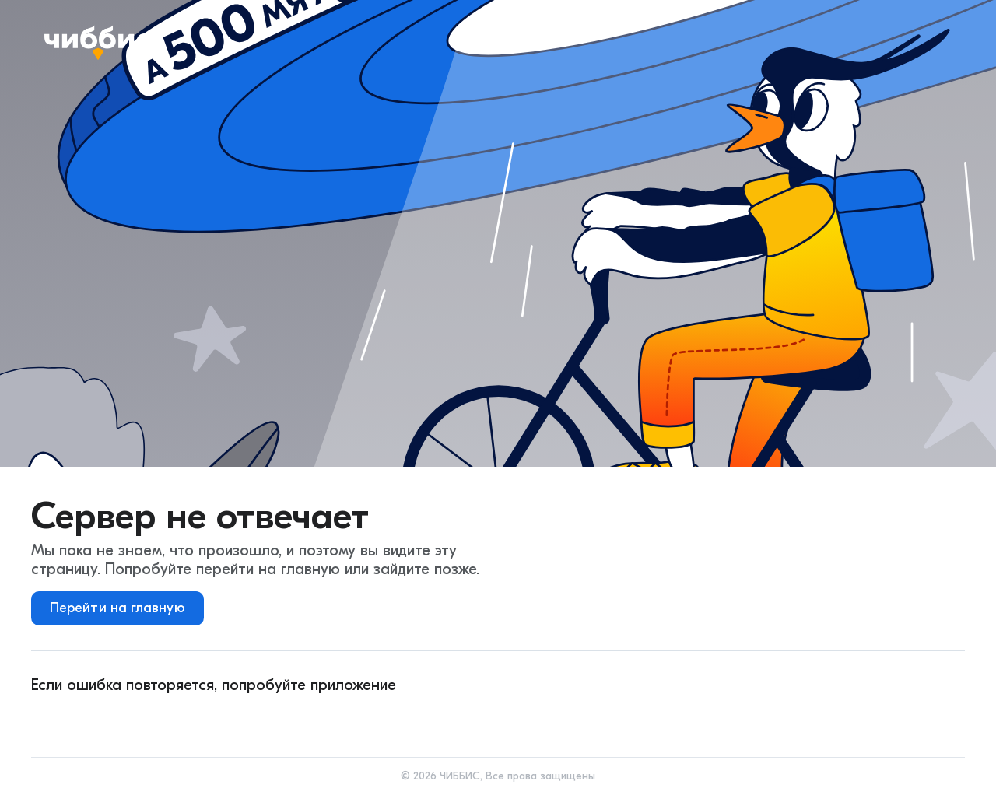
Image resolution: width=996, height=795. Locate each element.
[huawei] (253, 719)
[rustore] (343, 719)
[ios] (162, 719)
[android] (72, 719)
